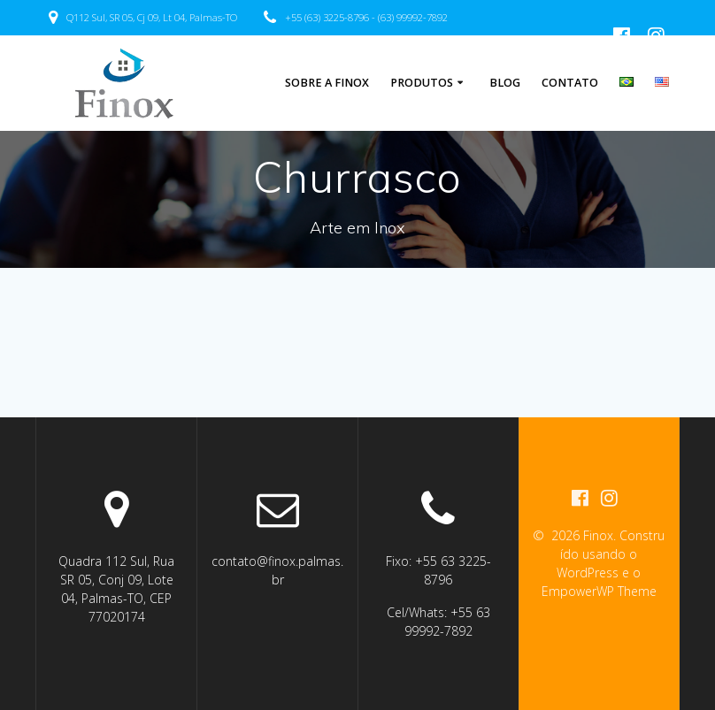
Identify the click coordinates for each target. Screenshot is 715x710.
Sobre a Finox (327, 82)
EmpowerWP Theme (599, 591)
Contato (570, 82)
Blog (504, 82)
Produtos (421, 82)
